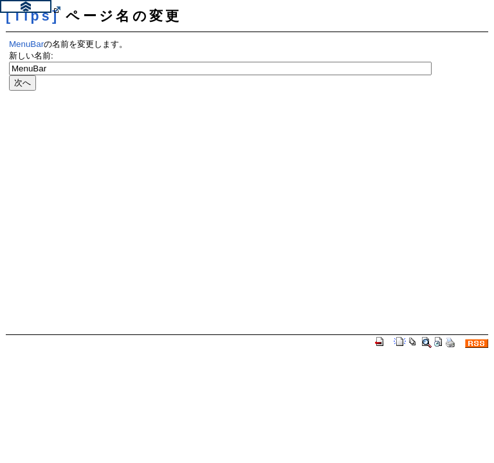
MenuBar (26, 44)
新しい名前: (31, 55)
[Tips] (32, 16)
